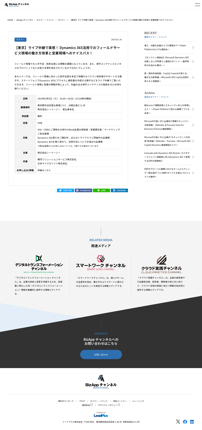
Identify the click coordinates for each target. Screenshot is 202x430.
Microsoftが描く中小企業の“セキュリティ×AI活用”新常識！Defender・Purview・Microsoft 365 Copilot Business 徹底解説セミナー (167, 144)
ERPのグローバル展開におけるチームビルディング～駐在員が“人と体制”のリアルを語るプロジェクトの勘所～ (167, 177)
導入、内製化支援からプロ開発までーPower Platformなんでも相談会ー (166, 47)
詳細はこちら (44, 170)
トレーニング (139, 401)
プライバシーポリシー (109, 405)
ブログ (81, 401)
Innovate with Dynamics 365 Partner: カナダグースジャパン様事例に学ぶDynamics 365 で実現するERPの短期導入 (167, 161)
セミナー (21, 39)
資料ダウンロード (64, 401)
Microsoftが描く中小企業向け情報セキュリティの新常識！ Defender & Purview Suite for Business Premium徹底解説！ (166, 127)
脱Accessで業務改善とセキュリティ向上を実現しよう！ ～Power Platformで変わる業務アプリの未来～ (167, 111)
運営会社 (86, 405)
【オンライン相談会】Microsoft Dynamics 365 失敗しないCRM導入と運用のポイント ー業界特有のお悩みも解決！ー (166, 62)
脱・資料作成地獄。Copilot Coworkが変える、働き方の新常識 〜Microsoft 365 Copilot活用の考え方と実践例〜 (166, 78)
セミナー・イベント (99, 401)
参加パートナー (120, 401)
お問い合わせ (101, 354)
